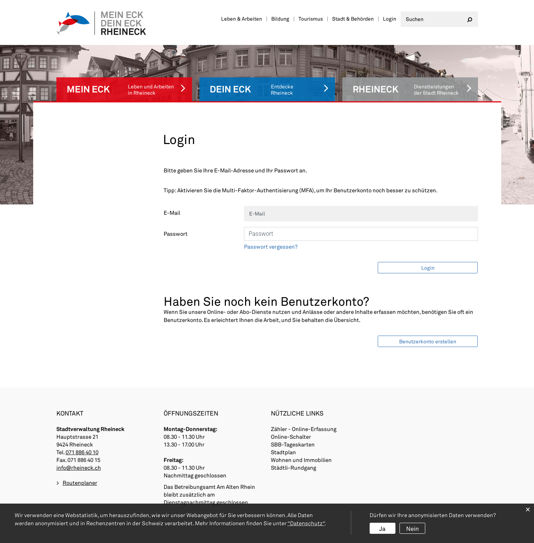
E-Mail (172, 191)
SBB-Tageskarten (293, 424)
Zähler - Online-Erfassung (303, 409)
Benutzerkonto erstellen (427, 320)
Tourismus (311, 18)
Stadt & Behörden (353, 18)
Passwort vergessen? (271, 225)
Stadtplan (283, 432)
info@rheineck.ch (78, 448)
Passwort (176, 212)
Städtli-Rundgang (294, 448)
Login (389, 18)
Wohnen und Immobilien (301, 440)
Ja (382, 528)
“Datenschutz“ (306, 523)
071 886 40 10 (82, 432)
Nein (412, 528)
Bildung (280, 18)
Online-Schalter (291, 417)
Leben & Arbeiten (241, 18)
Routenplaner (80, 463)
